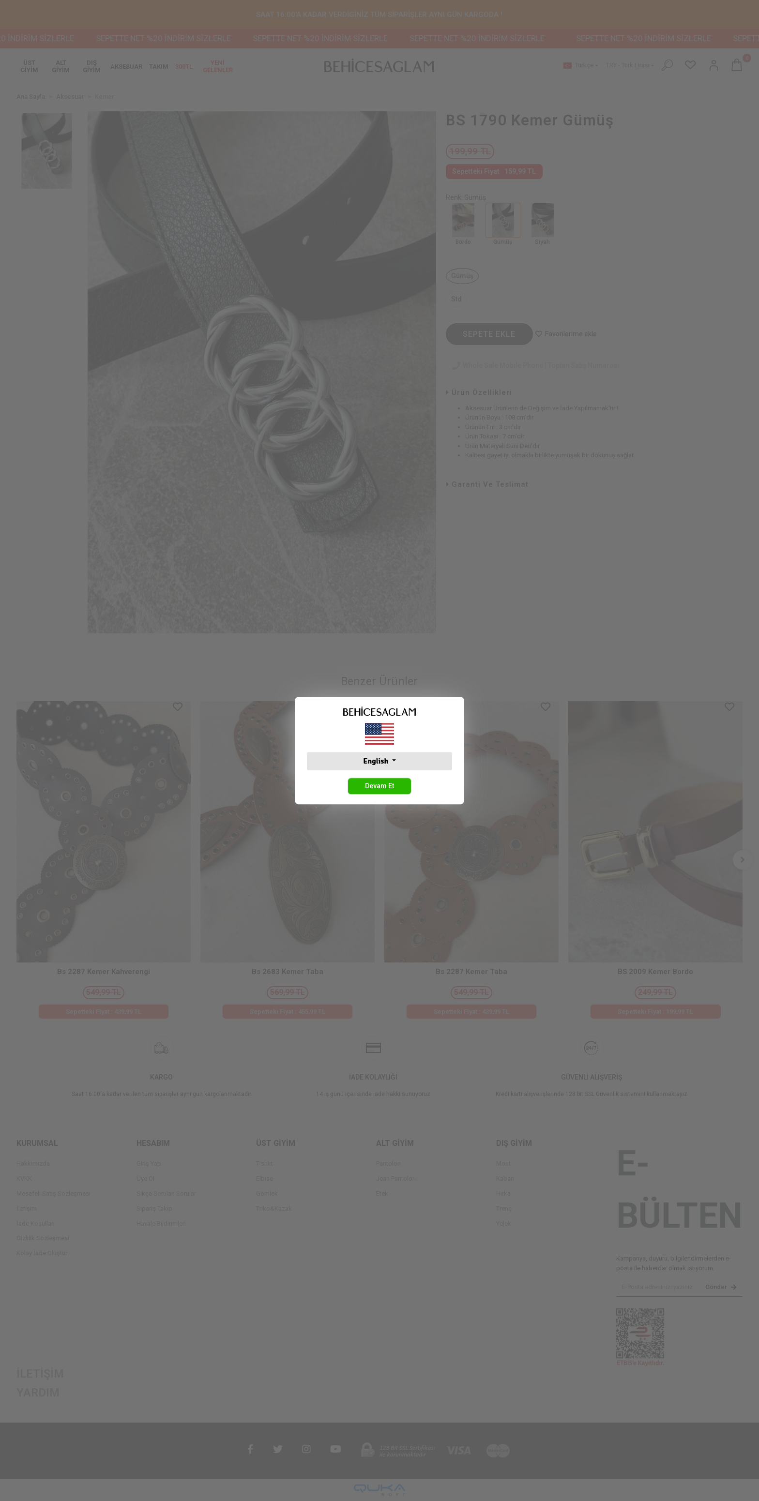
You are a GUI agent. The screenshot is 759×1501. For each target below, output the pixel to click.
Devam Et (379, 786)
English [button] (376, 761)
